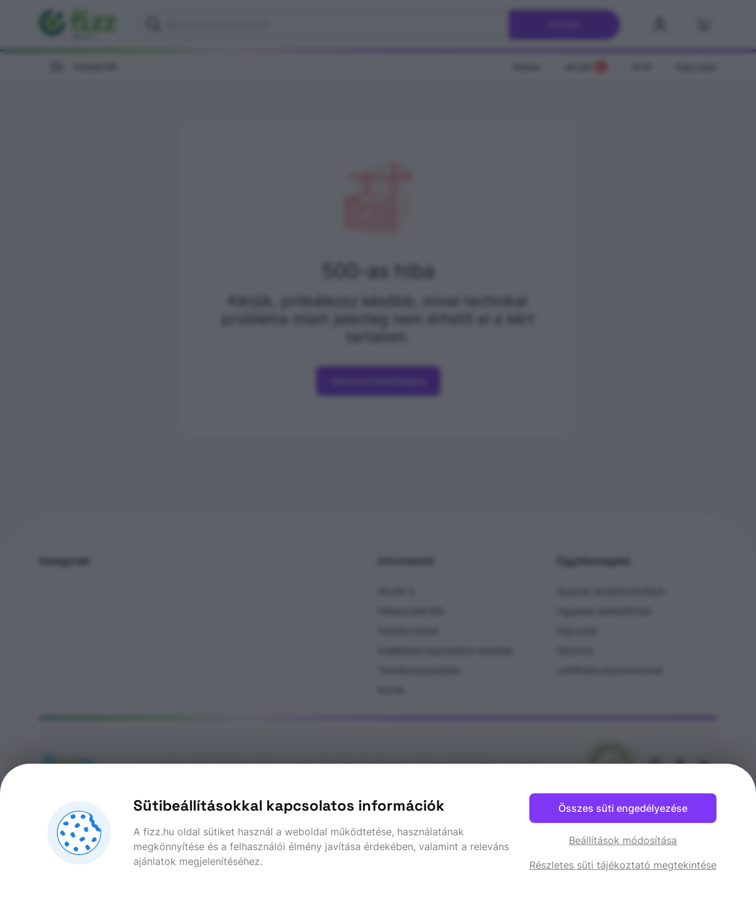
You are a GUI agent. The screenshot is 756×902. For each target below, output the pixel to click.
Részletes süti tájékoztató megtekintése (622, 865)
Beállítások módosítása (623, 840)
